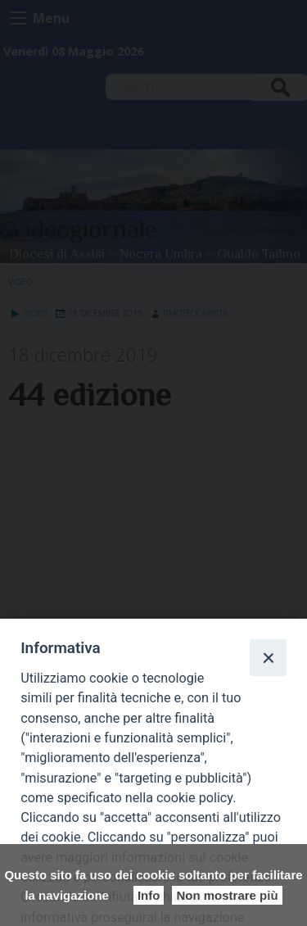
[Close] (268, 657)
